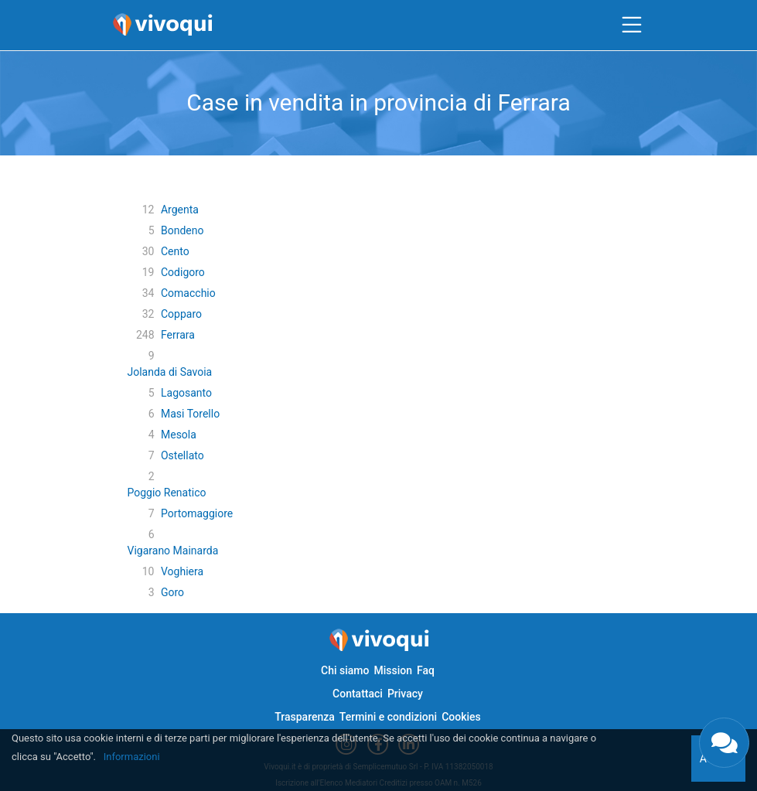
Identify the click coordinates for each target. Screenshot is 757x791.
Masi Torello (190, 413)
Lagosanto (186, 393)
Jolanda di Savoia (170, 372)
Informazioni (132, 756)
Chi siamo (345, 670)
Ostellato (182, 455)
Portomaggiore (197, 513)
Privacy (405, 693)
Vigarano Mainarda (173, 550)
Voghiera (182, 571)
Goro (172, 592)
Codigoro (183, 272)
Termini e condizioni (388, 717)
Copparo (181, 314)
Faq (426, 670)
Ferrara (178, 335)
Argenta (180, 209)
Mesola (178, 434)
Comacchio (188, 293)
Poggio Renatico (167, 492)
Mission (392, 670)
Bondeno (182, 230)
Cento (175, 251)
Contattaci (357, 693)
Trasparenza (304, 717)
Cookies (461, 717)
